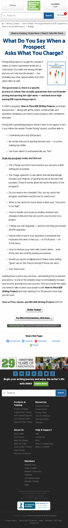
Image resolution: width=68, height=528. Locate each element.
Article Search (41, 409)
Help (37, 434)
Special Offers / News (23, 422)
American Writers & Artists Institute (41, 516)
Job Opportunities (32, 478)
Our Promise (19, 437)
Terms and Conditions (28, 520)
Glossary (38, 422)
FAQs (37, 440)
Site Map (48, 520)
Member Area (30, 465)
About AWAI (19, 434)
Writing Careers (13, 23)
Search (49, 15)
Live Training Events (22, 419)
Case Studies (19, 450)
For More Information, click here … (34, 318)
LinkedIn (56, 341)
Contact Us (40, 437)
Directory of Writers (22, 453)
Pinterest (42, 341)
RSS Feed (58, 520)
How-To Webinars (42, 416)
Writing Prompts (42, 419)
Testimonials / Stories (23, 447)
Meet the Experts (21, 440)
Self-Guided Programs (23, 415)
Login (27, 485)
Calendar (28, 475)
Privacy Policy (11, 520)
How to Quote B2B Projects (13, 26)
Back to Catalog (19, 33)
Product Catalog (21, 409)
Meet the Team (20, 444)
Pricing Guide (40, 412)
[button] (13, 5)
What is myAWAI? (42, 447)
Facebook (15, 341)
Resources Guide (42, 406)
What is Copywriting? (44, 444)
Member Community (33, 471)
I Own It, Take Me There (52, 33)
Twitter (29, 341)
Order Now (33, 33)
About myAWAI (31, 468)
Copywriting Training (22, 412)
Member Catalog (32, 481)
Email (35, 345)
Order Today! (34, 309)
